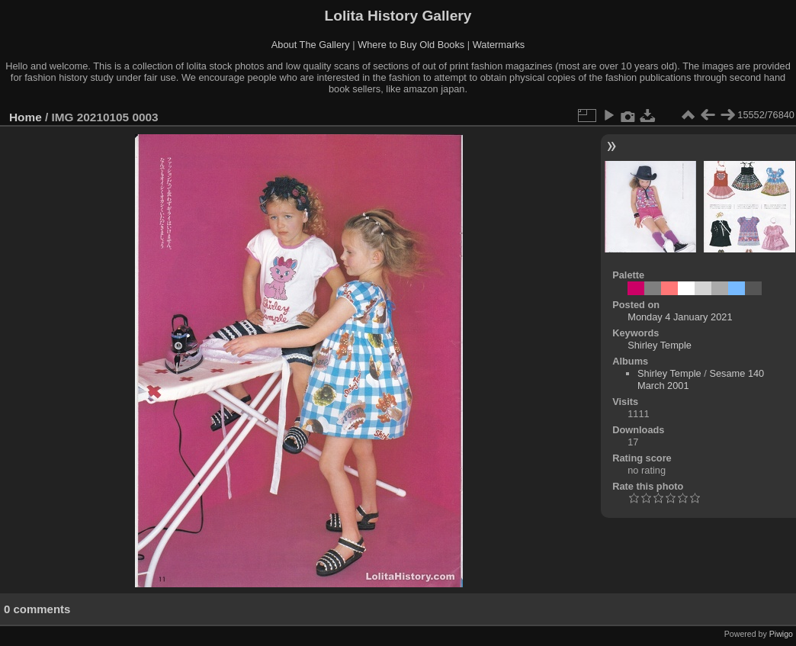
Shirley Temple (659, 345)
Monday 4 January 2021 (679, 317)
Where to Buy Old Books (411, 44)
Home (25, 117)
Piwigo (781, 633)
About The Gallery (310, 44)
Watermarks (499, 44)
